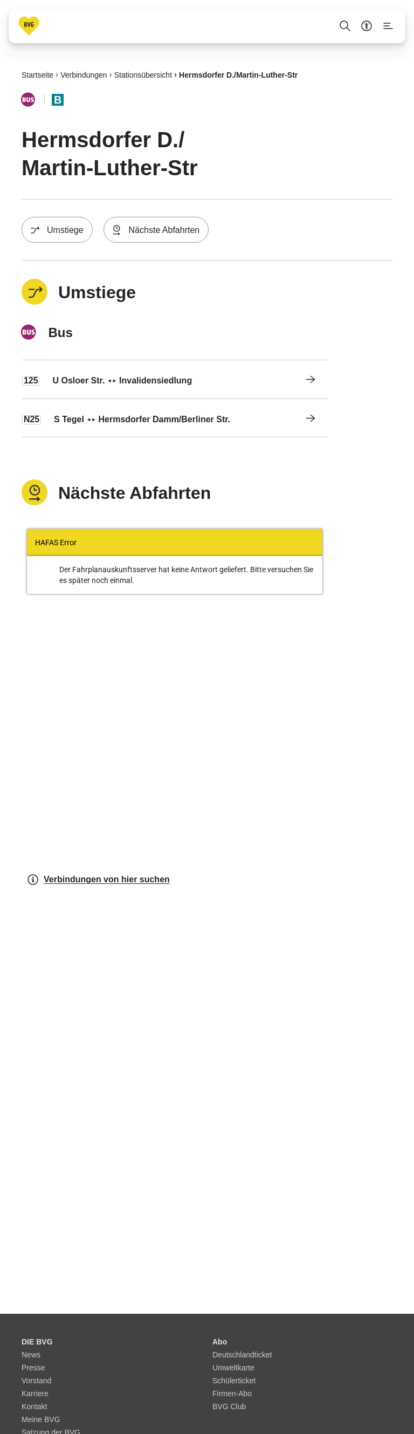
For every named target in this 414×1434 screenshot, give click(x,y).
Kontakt (34, 1406)
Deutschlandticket (242, 1354)
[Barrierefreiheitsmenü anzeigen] (366, 26)
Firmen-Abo (232, 1393)
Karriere (35, 1393)
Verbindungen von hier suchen (98, 879)
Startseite (37, 74)
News (31, 1354)
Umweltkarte (233, 1367)
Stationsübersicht (143, 74)
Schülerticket (234, 1380)
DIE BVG (37, 1341)
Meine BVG (41, 1419)
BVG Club (229, 1406)
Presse (33, 1367)
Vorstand (36, 1380)
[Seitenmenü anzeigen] (388, 26)
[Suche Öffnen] (345, 26)
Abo (219, 1341)
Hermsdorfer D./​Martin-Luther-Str (238, 74)
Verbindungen (83, 74)
